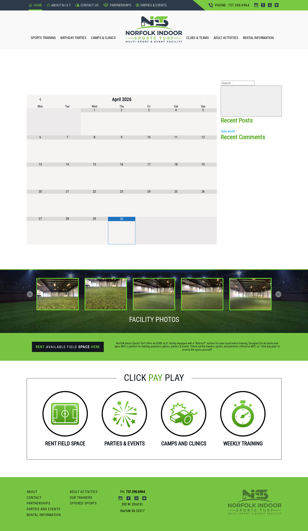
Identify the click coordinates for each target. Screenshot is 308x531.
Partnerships (117, 5)
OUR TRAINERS (81, 498)
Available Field (68, 347)
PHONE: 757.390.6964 (229, 5)
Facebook (263, 5)
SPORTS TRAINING (43, 38)
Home (35, 5)
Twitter (277, 5)
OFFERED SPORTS (83, 503)
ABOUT (32, 492)
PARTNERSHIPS (38, 503)
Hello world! (228, 131)
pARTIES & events (151, 5)
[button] (278, 294)
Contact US (87, 5)
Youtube (270, 5)
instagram (256, 5)
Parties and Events (43, 509)
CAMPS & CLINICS (103, 38)
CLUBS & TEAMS (197, 38)
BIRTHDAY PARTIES (73, 38)
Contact (34, 498)
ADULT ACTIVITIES (226, 38)
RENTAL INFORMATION (258, 38)
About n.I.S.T (59, 5)
